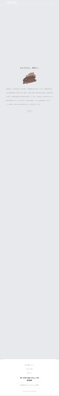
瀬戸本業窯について (29, 365)
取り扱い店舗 (29, 369)
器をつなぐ (29, 373)
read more (29, 111)
